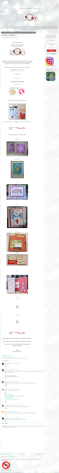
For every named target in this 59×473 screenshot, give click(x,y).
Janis (6, 369)
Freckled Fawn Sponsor (10, 358)
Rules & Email (9, 32)
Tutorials (25, 32)
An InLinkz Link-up (6, 355)
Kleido (6, 388)
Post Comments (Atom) (13, 456)
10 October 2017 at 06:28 (13, 369)
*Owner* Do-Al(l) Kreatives (10, 395)
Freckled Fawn (17, 84)
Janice (6, 381)
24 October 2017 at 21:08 (13, 388)
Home (3, 32)
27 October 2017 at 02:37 (16, 405)
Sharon (17, 296)
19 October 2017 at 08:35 (13, 381)
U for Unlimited (18, 358)
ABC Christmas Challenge (14, 5)
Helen (17, 138)
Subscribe (51, 50)
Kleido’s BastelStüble (9, 394)
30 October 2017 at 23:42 (13, 417)
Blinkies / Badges (18, 32)
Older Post (40, 454)
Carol (17, 270)
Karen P (6, 411)
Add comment (5, 423)
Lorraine (17, 182)
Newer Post (5, 454)
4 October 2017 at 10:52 (14, 363)
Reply (6, 366)
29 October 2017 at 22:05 (14, 411)
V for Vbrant (24, 358)
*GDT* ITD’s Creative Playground (11, 399)
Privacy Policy (32, 32)
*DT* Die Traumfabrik (9, 398)
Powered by (51, 53)
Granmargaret (7, 405)
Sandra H (6, 363)
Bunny (6, 417)
